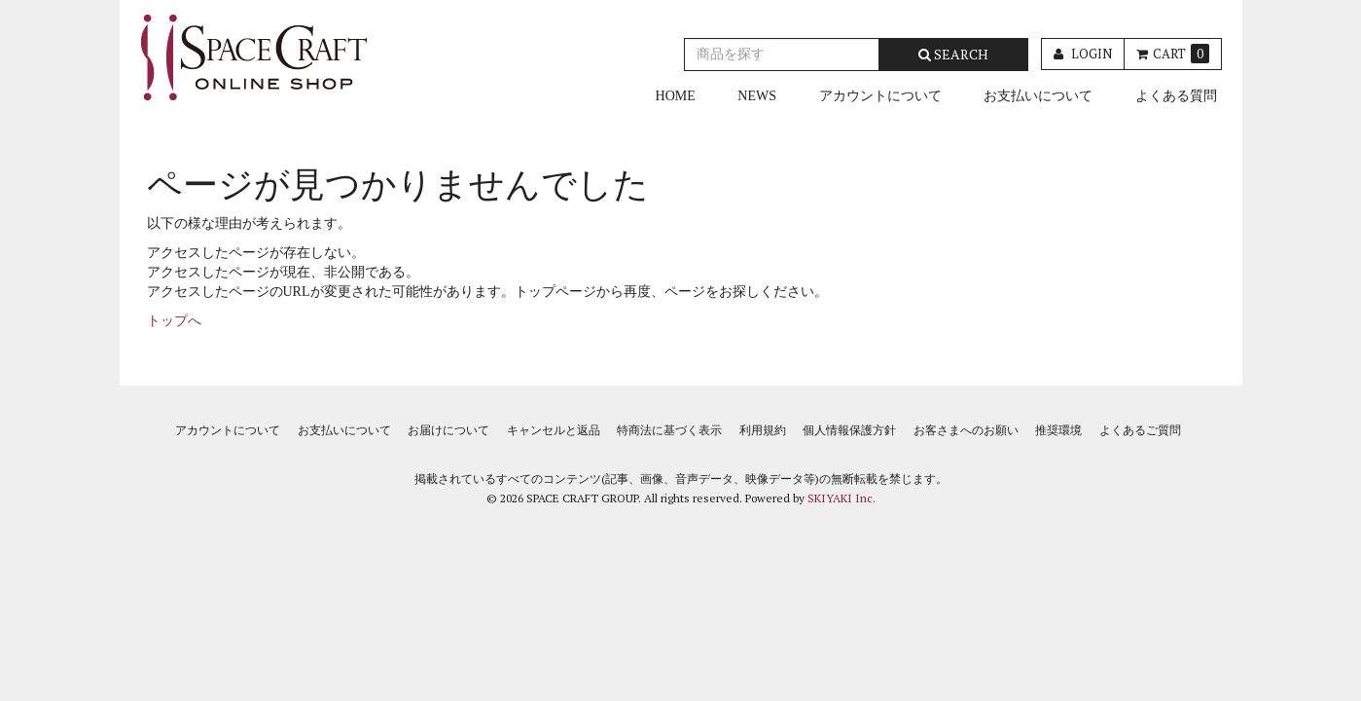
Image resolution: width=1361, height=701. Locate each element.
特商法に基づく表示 (669, 430)
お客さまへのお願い (966, 430)
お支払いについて (1038, 96)
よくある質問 (1176, 96)
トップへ (174, 321)
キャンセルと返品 (553, 430)
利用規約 (762, 430)
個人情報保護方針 (849, 430)
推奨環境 (1058, 430)
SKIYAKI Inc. (841, 498)
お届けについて (448, 430)
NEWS (756, 96)
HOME (676, 96)
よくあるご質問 (1140, 430)
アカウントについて (880, 96)
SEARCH (953, 54)
